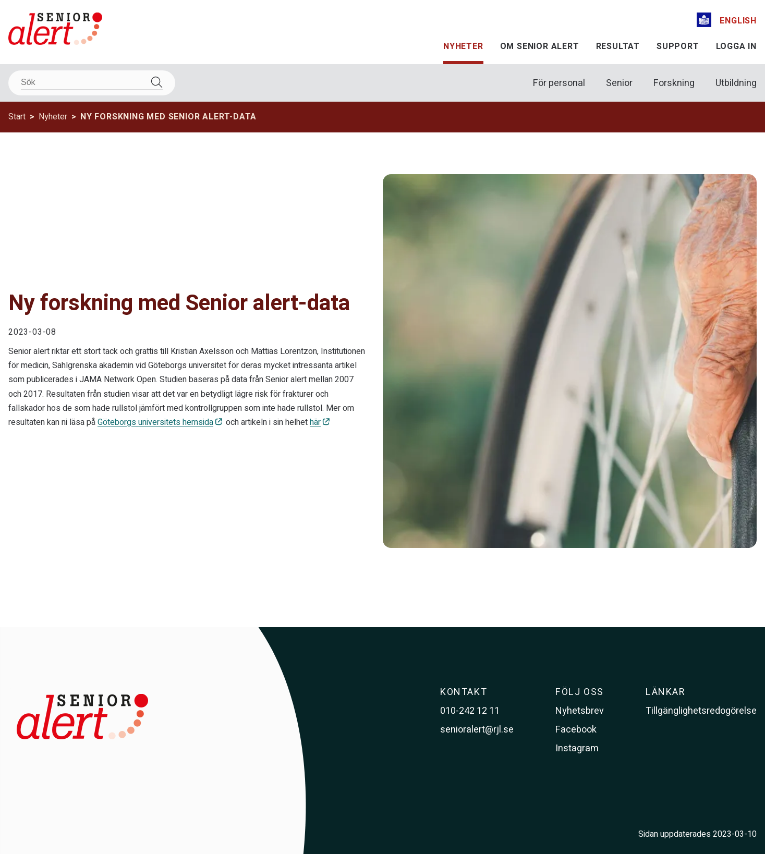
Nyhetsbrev (579, 711)
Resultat (618, 46)
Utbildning (736, 83)
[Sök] (92, 82)
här (315, 422)
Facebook (576, 730)
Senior (619, 83)
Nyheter (463, 46)
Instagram (577, 748)
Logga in (736, 46)
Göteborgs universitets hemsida (155, 422)
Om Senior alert (539, 46)
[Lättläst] (704, 22)
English (738, 21)
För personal (559, 83)
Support (678, 46)
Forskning (674, 83)
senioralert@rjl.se (477, 730)
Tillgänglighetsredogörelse (701, 711)
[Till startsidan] (55, 30)
